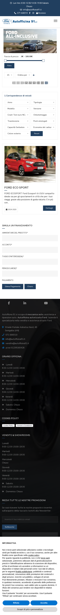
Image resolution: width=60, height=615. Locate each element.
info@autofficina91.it (32, 10)
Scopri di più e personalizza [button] (30, 609)
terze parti (45, 558)
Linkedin (24, 303)
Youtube (46, 303)
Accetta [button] (43, 603)
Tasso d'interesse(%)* (13, 256)
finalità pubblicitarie (24, 571)
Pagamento (7, 280)
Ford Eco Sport (16, 187)
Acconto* (7, 245)
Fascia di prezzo (11, 56)
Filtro (9, 65)
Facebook (9, 303)
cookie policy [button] (33, 555)
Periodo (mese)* (9, 268)
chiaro (30, 286)
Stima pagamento (12, 286)
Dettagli (49, 208)
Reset (36, 133)
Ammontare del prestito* (15, 233)
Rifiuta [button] (16, 603)
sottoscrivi (9, 527)
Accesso (41, 13)
